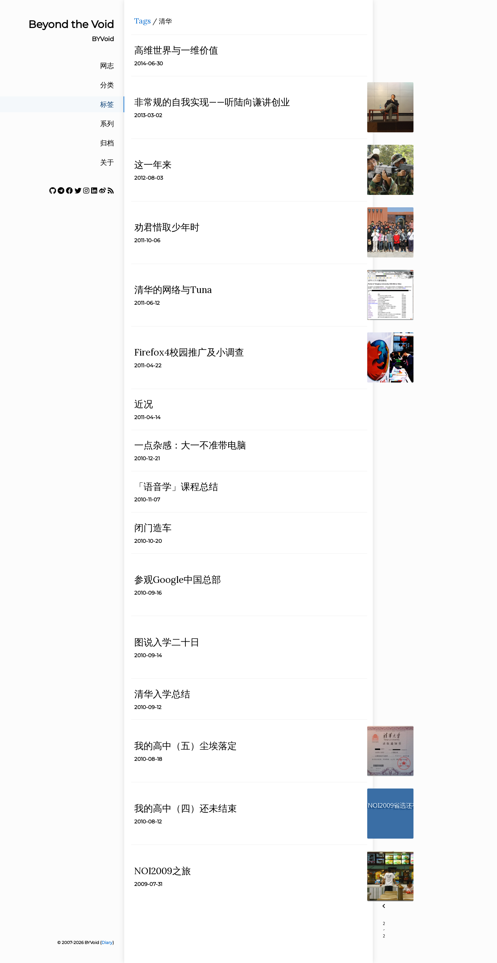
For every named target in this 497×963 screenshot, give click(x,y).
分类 (107, 85)
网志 (107, 66)
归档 (107, 143)
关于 (107, 162)
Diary (107, 942)
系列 (107, 124)
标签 (107, 104)
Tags (144, 23)
